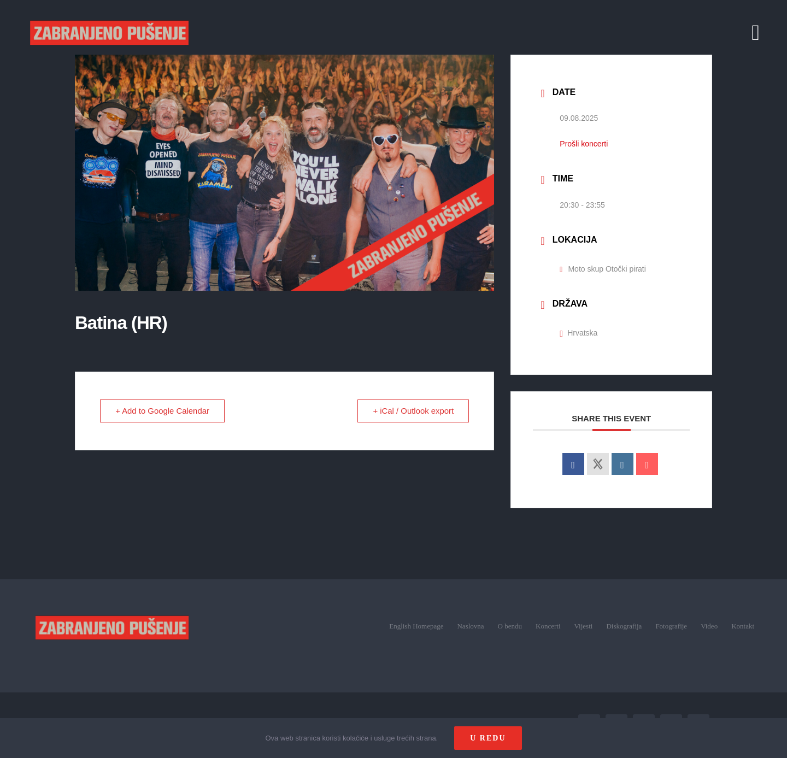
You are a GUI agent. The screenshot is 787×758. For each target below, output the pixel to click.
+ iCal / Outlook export (413, 410)
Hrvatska (578, 332)
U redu (488, 738)
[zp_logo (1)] (112, 599)
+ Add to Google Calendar (163, 410)
